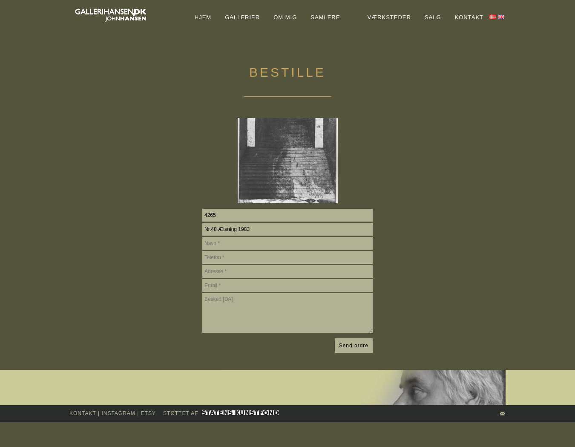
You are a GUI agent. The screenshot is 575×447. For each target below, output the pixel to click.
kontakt (82, 413)
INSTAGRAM (118, 413)
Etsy (148, 413)
